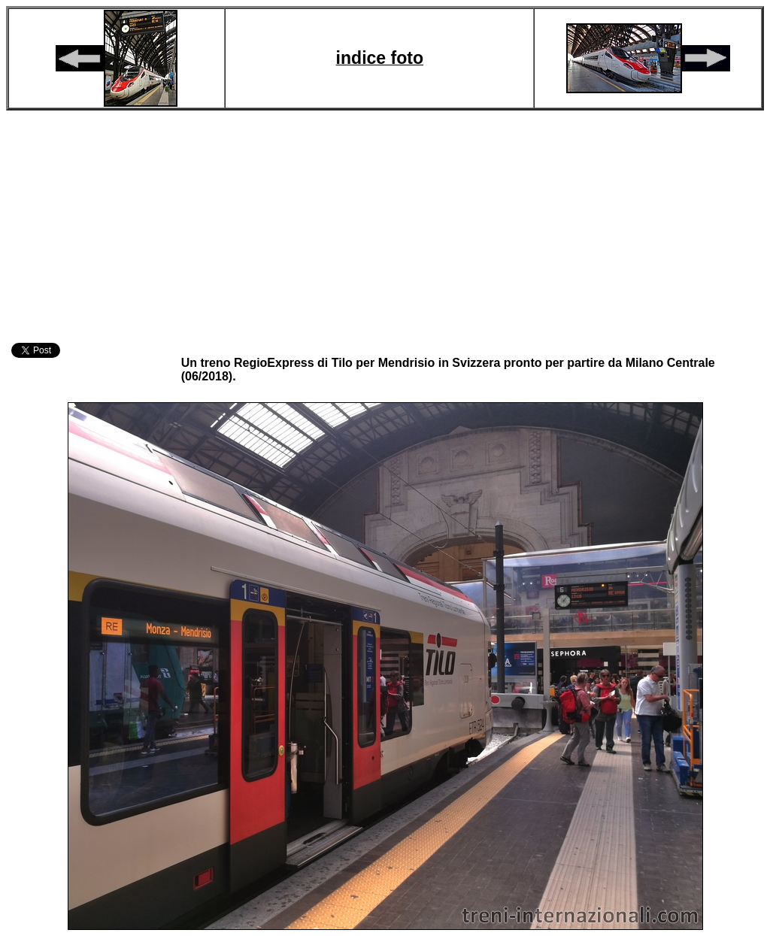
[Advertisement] (385, 224)
